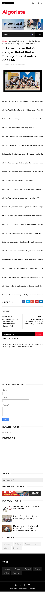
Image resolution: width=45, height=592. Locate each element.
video (37, 544)
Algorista (13, 12)
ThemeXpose (22, 589)
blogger (39, 334)
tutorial (18, 544)
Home (4, 41)
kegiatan (16, 548)
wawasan (12, 41)
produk (28, 544)
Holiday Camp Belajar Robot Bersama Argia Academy (25, 518)
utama (6, 548)
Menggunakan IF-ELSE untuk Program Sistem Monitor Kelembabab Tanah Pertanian (25, 528)
